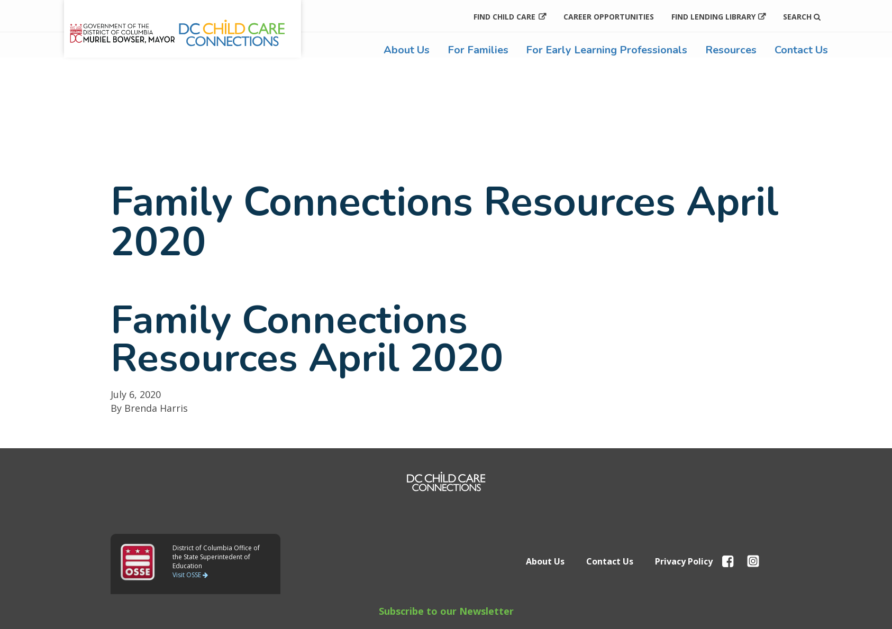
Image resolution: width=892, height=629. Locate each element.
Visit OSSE (190, 574)
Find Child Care (504, 17)
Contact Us (801, 50)
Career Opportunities (608, 17)
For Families (478, 50)
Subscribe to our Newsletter (446, 611)
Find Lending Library (713, 17)
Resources (731, 50)
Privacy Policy (684, 561)
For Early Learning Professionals (606, 50)
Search (802, 17)
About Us (407, 50)
